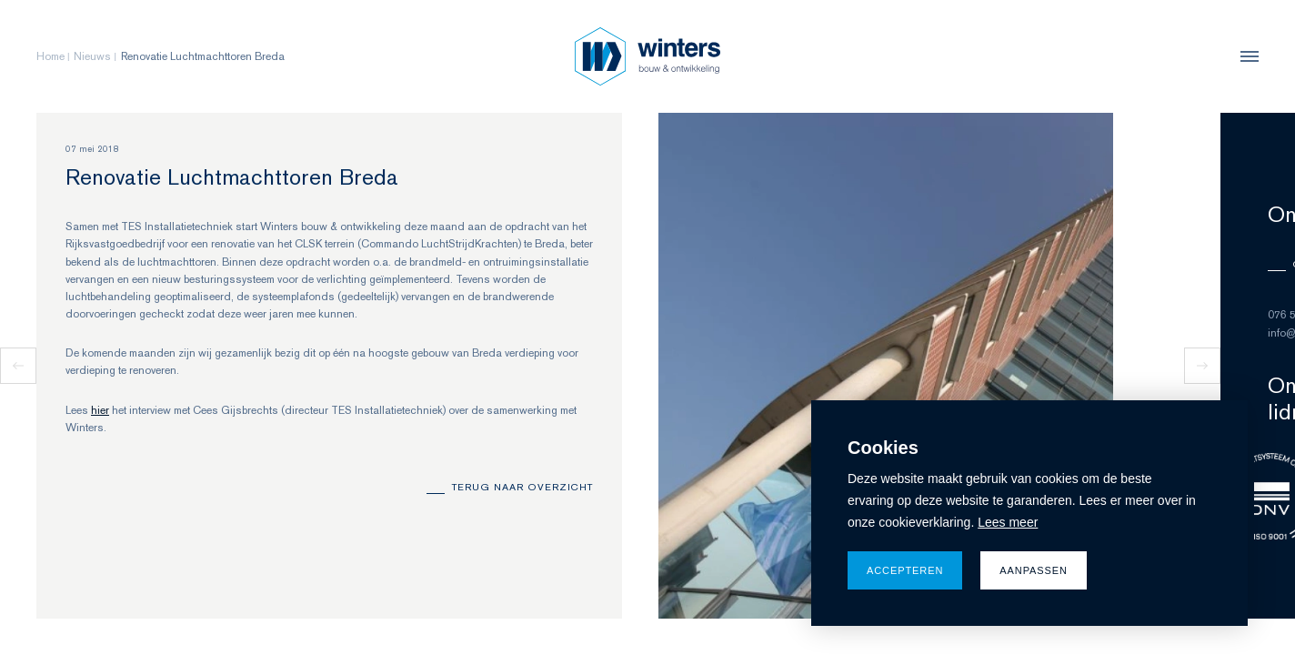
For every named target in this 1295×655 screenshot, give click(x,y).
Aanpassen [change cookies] (1033, 570)
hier (100, 410)
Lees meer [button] (1008, 522)
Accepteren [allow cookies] (905, 570)
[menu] (1245, 56)
